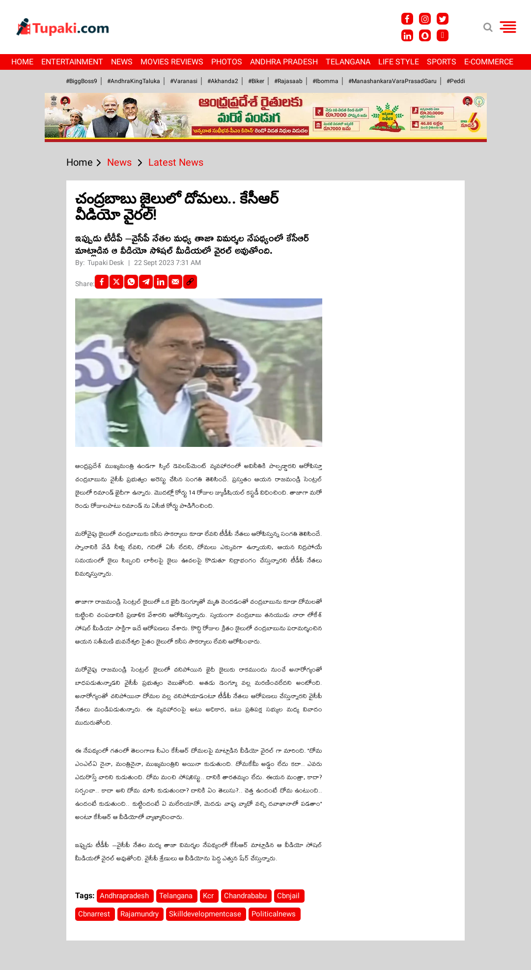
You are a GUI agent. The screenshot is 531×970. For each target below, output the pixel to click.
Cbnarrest (95, 914)
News (122, 61)
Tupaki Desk (106, 262)
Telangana (348, 61)
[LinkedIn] (160, 281)
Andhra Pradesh (284, 61)
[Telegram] (146, 281)
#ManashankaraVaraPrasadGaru (392, 81)
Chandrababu (246, 895)
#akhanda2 (222, 81)
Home (22, 61)
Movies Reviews (171, 61)
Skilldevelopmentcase (206, 914)
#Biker (256, 81)
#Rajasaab (288, 81)
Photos (226, 61)
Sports (441, 61)
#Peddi (456, 81)
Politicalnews (275, 914)
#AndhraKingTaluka (133, 81)
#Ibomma (325, 81)
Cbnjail (289, 895)
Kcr (209, 895)
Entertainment (72, 61)
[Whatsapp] (131, 281)
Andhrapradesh (125, 895)
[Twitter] (116, 281)
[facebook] (101, 281)
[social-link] (190, 281)
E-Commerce (488, 61)
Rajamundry (140, 914)
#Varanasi (183, 81)
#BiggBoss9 (81, 81)
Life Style (398, 61)
